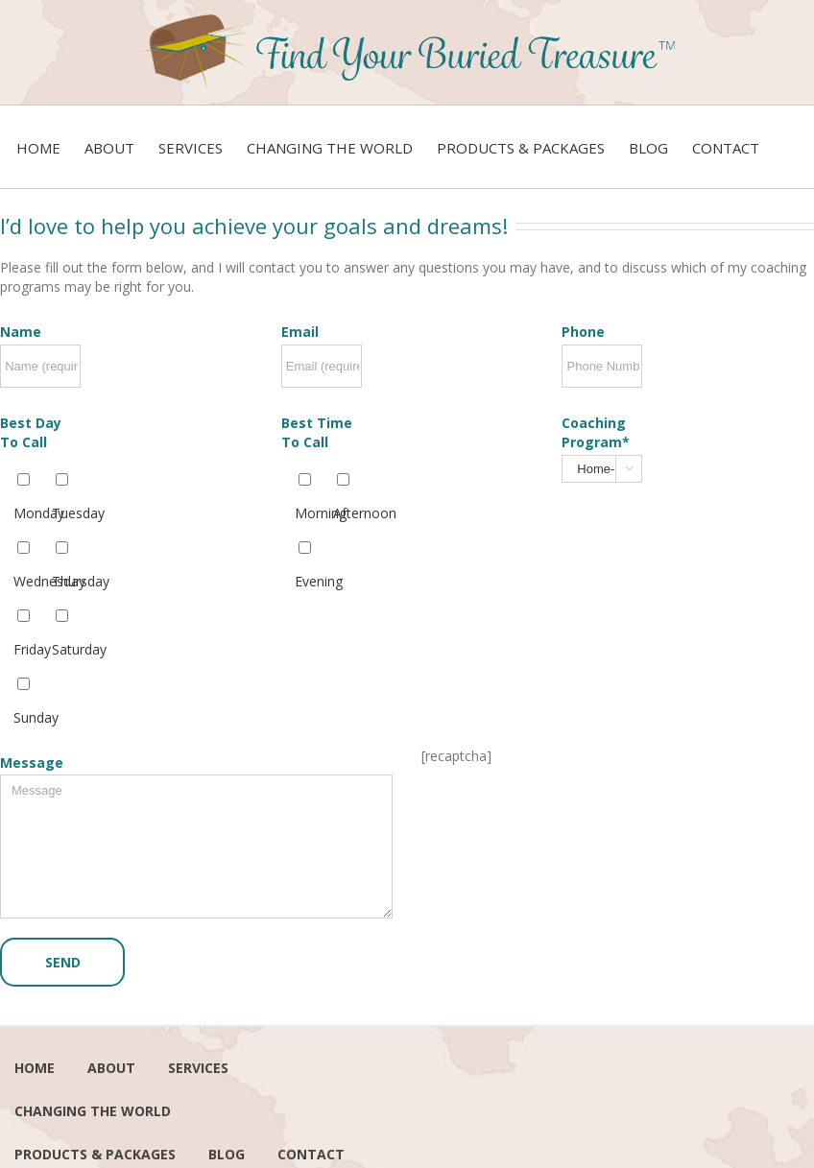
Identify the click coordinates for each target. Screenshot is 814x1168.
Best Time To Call (316, 432)
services (198, 1068)
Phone (583, 331)
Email (300, 331)
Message (31, 762)
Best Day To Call (30, 432)
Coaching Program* (596, 432)
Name (20, 331)
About (111, 1068)
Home (34, 1068)
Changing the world (92, 1111)
